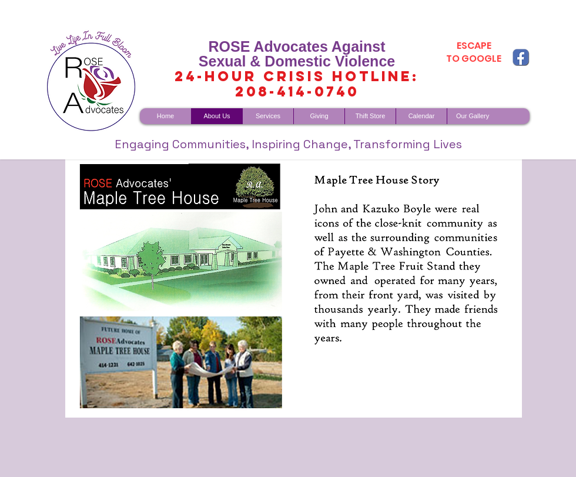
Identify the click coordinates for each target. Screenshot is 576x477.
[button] (293, 288)
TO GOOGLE (473, 58)
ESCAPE (474, 45)
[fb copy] (521, 57)
